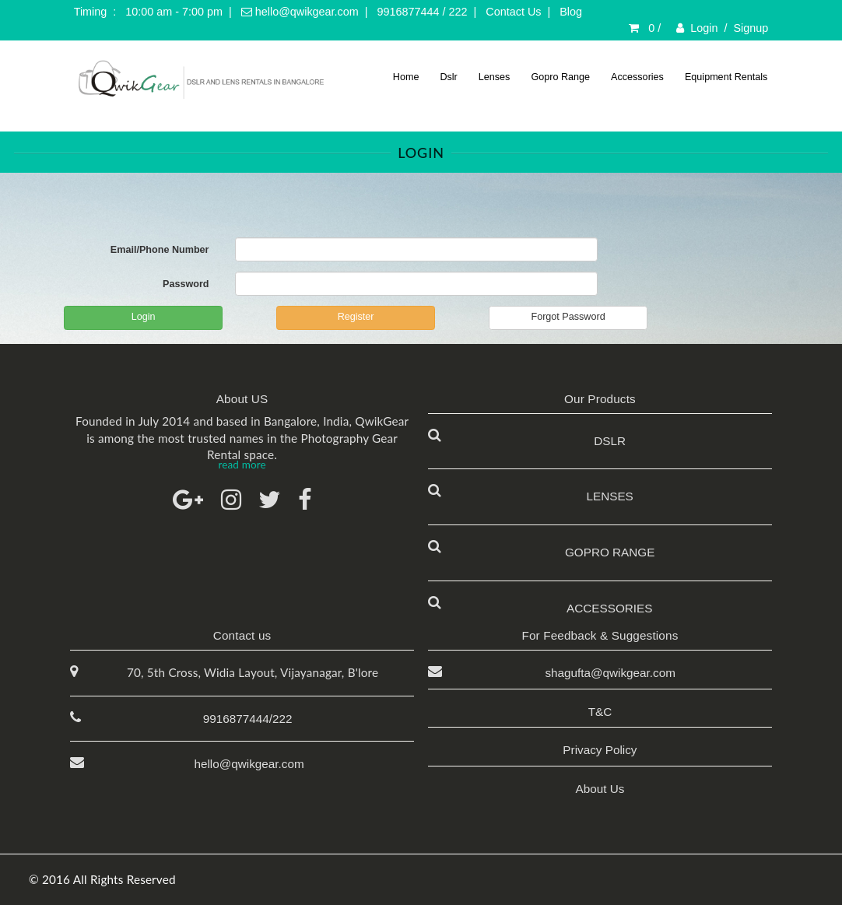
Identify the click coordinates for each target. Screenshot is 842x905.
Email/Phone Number (160, 249)
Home (406, 77)
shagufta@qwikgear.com (607, 672)
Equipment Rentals (726, 77)
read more (241, 464)
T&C (600, 711)
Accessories (637, 77)
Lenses (494, 77)
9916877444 (408, 11)
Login (703, 28)
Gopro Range (560, 77)
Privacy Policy (600, 749)
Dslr (448, 77)
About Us (599, 788)
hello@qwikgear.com (300, 11)
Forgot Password (568, 316)
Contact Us (513, 11)
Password (186, 284)
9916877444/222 (248, 718)
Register (356, 316)
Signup (751, 28)
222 (458, 11)
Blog (571, 11)
